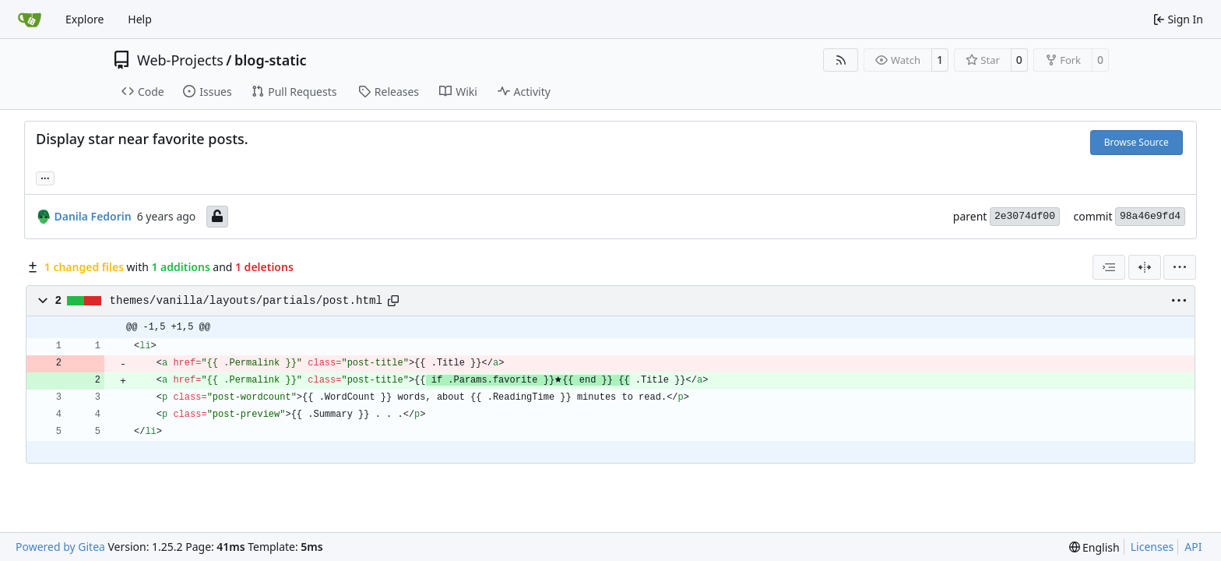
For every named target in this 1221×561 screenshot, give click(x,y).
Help (140, 19)
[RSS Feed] (841, 60)
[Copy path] (393, 301)
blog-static (270, 60)
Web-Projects (180, 60)
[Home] (29, 19)
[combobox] (1109, 267)
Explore (84, 19)
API (1193, 546)
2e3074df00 (1024, 216)
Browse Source (1136, 142)
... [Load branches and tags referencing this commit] (45, 176)
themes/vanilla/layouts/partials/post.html (246, 301)
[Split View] (1144, 267)
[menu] (1179, 267)
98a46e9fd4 (1150, 216)
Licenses (1152, 546)
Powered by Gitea (60, 546)
